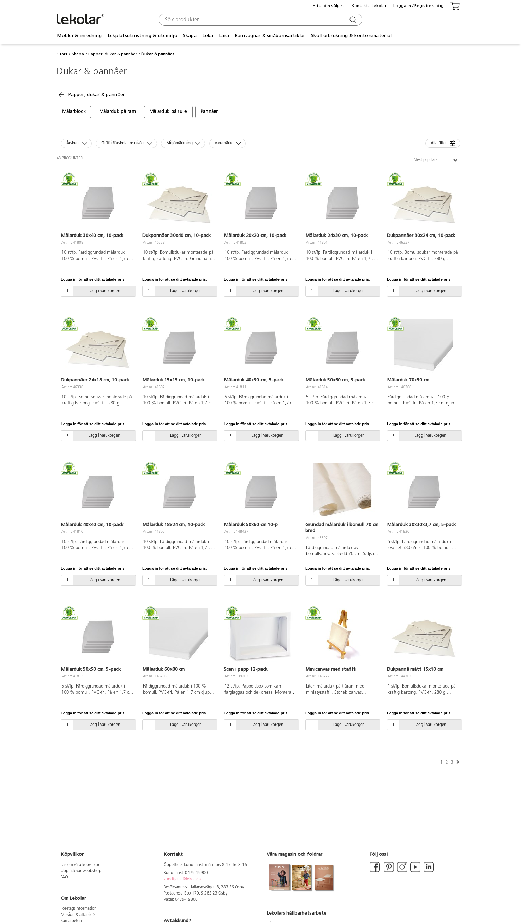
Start (62, 54)
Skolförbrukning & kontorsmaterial (351, 35)
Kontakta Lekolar (369, 5)
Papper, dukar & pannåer (112, 54)
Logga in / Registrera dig (418, 5)
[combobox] (259, 19)
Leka (207, 35)
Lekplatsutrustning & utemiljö (142, 35)
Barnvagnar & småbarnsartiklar (270, 35)
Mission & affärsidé (78, 915)
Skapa (189, 35)
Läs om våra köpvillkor (80, 865)
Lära (224, 35)
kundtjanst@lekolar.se (183, 879)
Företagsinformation (79, 909)
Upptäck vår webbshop (81, 871)
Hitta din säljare (329, 5)
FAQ (64, 877)
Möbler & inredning (79, 35)
